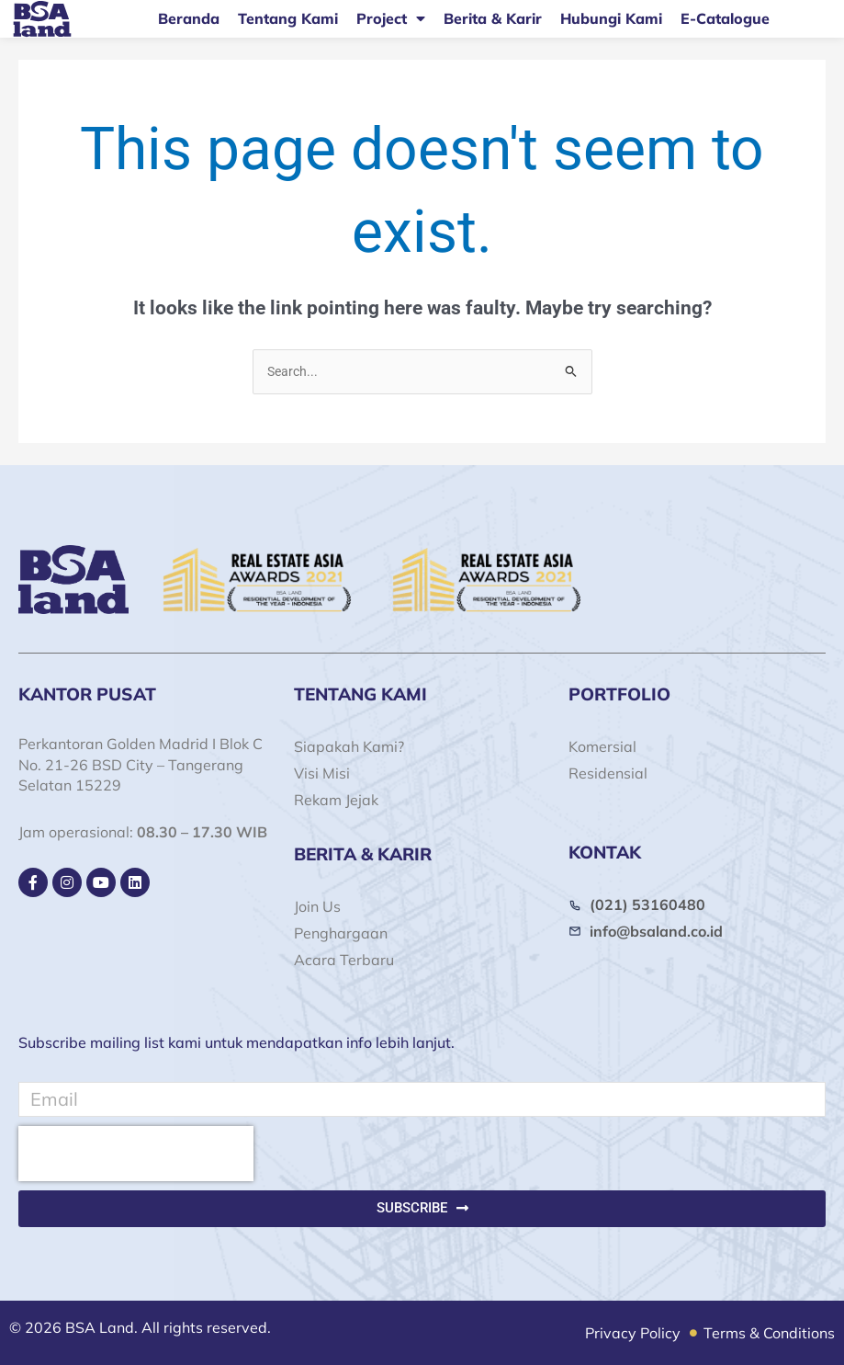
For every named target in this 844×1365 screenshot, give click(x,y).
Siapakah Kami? (349, 746)
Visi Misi (322, 773)
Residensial (607, 773)
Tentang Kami (288, 18)
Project (390, 18)
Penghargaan (341, 933)
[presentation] (135, 1153)
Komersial (602, 746)
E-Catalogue (725, 18)
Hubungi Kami (611, 18)
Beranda (188, 18)
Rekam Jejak (336, 800)
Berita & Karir (493, 18)
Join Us (317, 906)
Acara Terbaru (344, 959)
